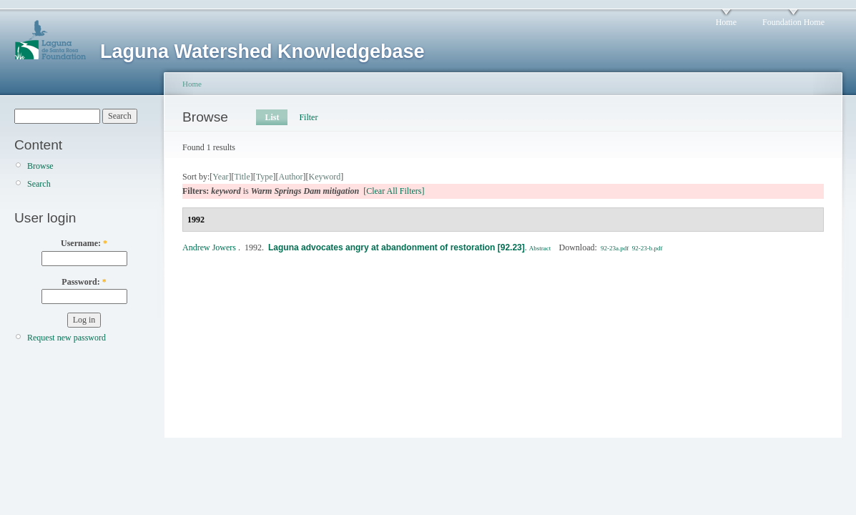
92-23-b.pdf (647, 248)
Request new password (66, 338)
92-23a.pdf (615, 248)
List (272, 117)
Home (726, 22)
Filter (308, 117)
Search (39, 184)
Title (242, 177)
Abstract (540, 248)
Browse (40, 166)
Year (220, 177)
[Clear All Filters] (393, 191)
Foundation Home (793, 22)
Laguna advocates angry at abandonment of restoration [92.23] (396, 247)
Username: (84, 243)
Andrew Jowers (209, 247)
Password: (84, 282)
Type (264, 177)
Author (291, 177)
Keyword (325, 177)
